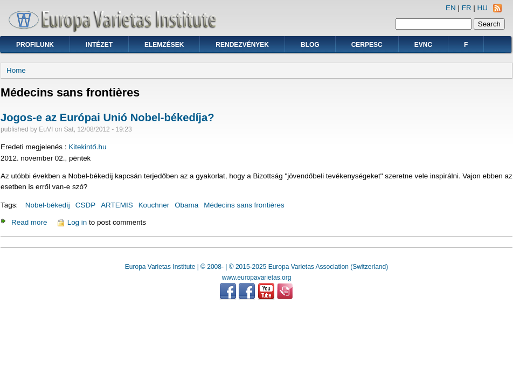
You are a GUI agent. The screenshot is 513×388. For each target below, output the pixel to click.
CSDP (85, 205)
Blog (310, 44)
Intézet (99, 44)
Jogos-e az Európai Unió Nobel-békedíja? (107, 117)
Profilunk (35, 44)
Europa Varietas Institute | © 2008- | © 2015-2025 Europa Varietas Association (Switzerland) (256, 267)
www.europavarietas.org (257, 277)
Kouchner (154, 205)
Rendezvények (242, 44)
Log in (77, 222)
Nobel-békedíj (47, 205)
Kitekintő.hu (87, 147)
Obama (186, 205)
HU (482, 8)
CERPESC (367, 44)
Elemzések (164, 44)
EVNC (423, 44)
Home (16, 70)
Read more (29, 222)
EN (451, 8)
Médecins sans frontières (244, 205)
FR (467, 8)
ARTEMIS (117, 205)
